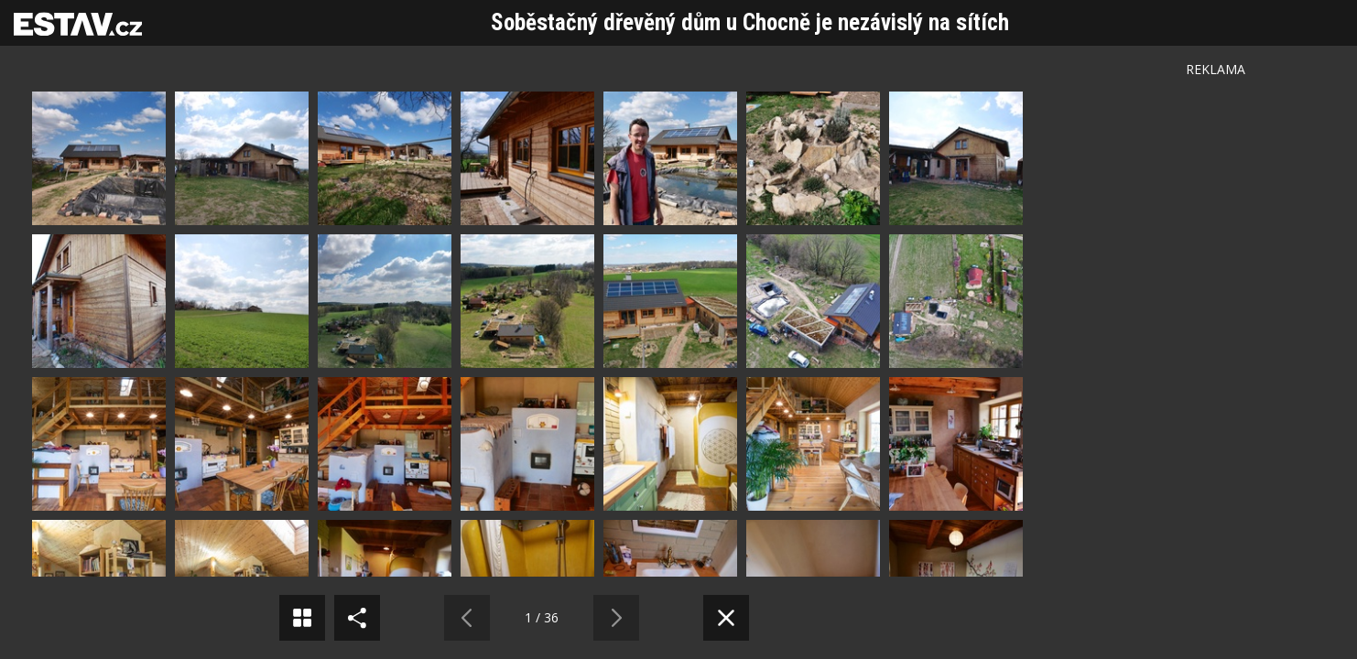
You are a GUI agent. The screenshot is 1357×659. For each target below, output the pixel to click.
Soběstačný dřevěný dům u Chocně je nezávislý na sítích (750, 22)
